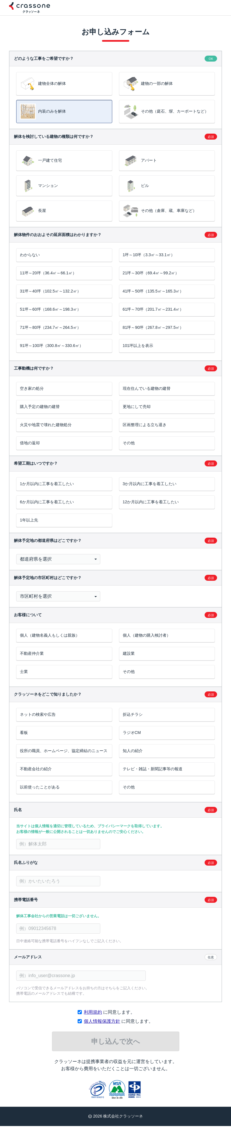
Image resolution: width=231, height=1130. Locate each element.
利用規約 (93, 1016)
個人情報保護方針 (102, 1025)
